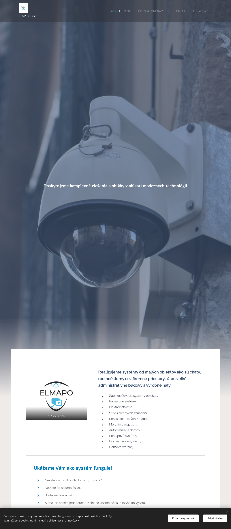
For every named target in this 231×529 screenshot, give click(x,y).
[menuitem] (109, 11)
